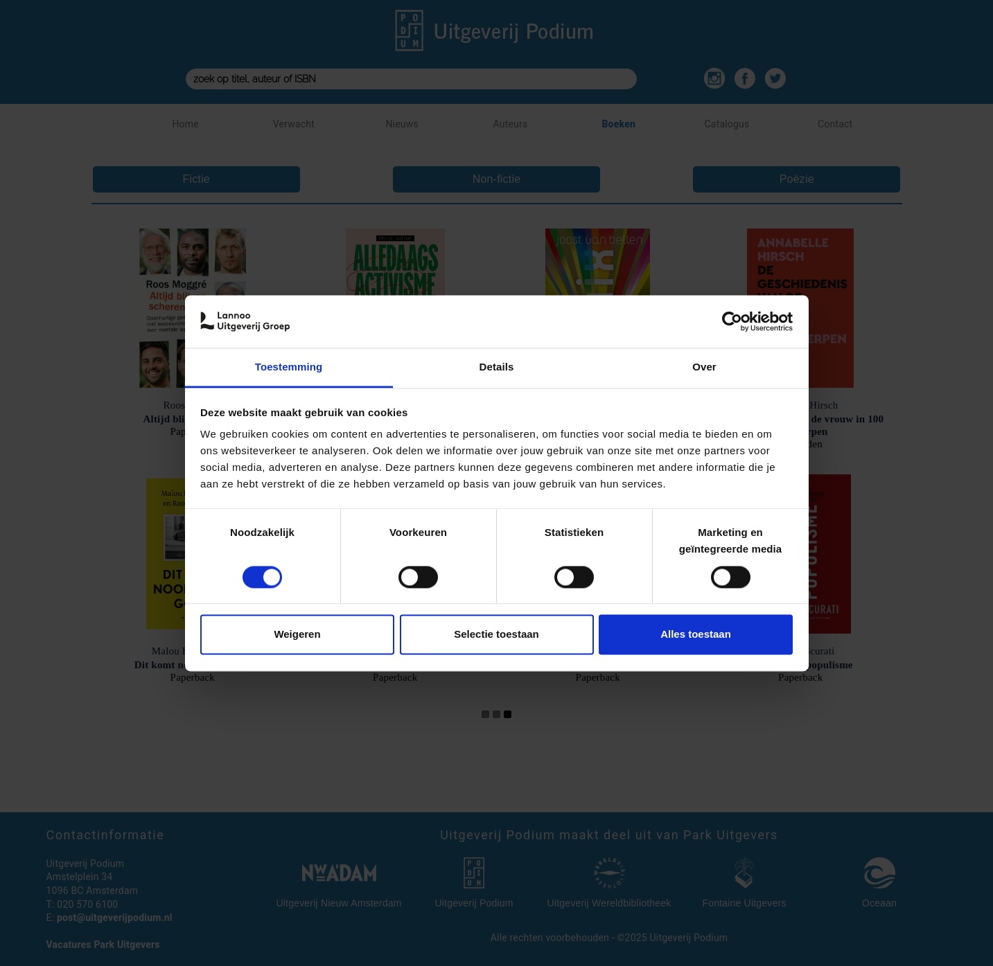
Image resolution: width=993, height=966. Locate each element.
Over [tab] (704, 367)
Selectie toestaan (496, 635)
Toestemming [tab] (289, 367)
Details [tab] (497, 367)
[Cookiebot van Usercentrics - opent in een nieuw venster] (732, 321)
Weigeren (297, 635)
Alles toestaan (695, 635)
